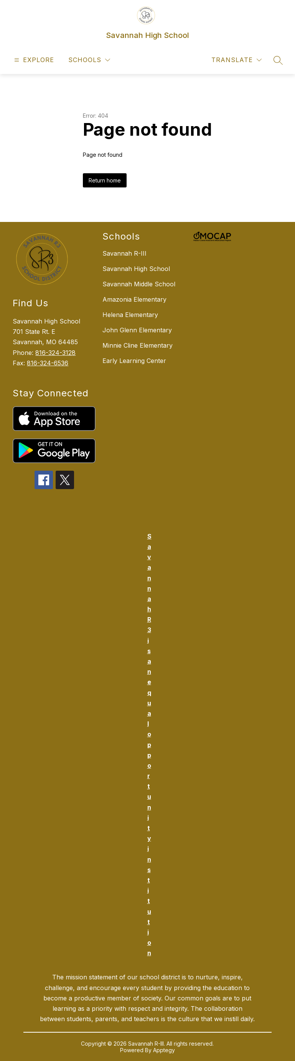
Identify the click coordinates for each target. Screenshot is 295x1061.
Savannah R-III (124, 253)
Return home (105, 180)
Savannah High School (136, 269)
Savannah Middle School (138, 284)
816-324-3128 (55, 352)
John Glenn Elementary (137, 330)
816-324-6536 (47, 363)
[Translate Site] (236, 60)
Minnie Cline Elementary (137, 345)
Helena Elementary (130, 315)
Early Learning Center (134, 361)
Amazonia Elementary (134, 299)
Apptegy (164, 1050)
